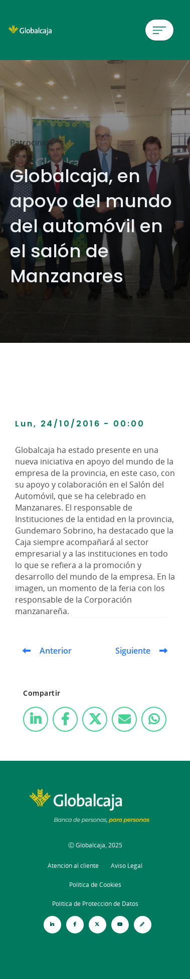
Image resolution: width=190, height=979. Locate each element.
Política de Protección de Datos (95, 903)
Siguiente (132, 650)
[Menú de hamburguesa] (159, 30)
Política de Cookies (95, 884)
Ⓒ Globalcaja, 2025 (95, 845)
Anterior (56, 650)
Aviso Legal (126, 865)
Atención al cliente (73, 865)
